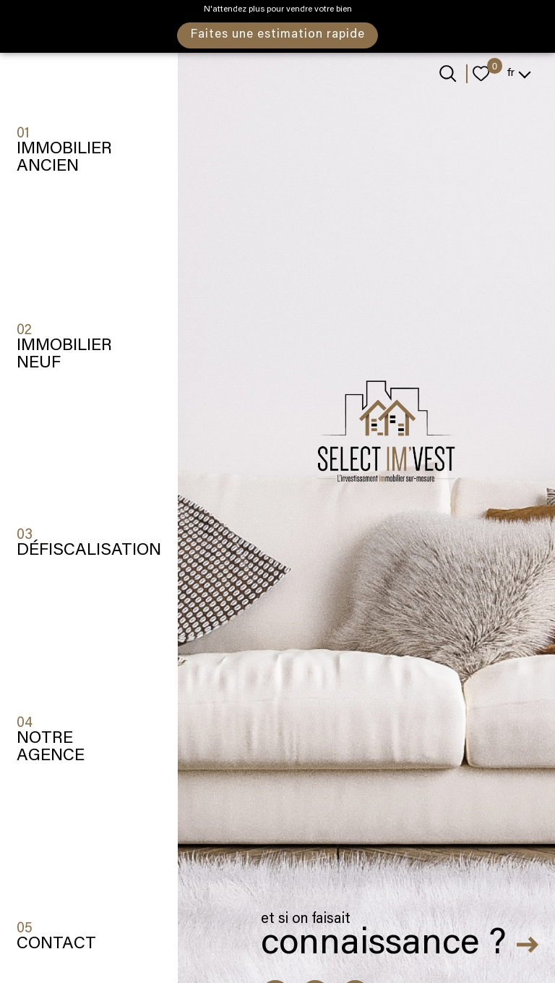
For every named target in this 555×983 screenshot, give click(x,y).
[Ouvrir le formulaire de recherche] (448, 73)
